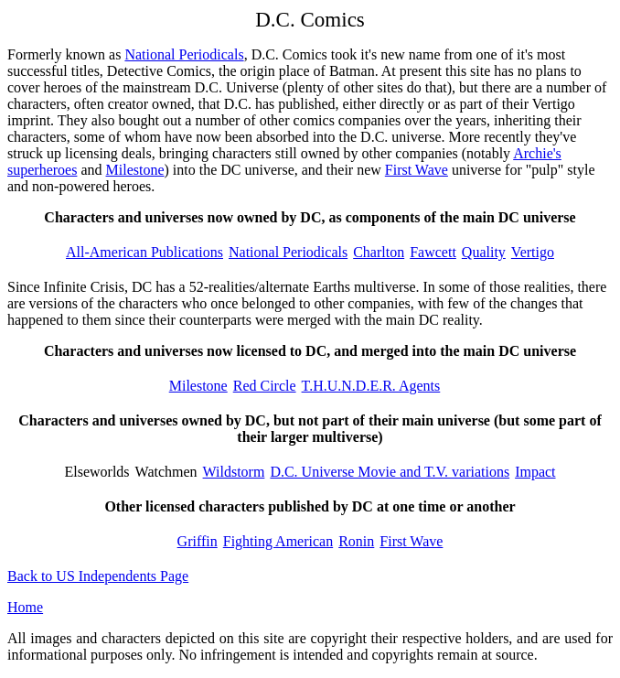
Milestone (135, 170)
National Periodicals (183, 54)
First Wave (416, 170)
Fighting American (278, 541)
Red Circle (264, 385)
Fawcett (433, 252)
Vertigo (532, 252)
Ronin (356, 541)
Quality (484, 252)
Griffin (197, 541)
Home (25, 607)
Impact (535, 471)
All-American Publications (144, 252)
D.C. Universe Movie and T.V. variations (389, 471)
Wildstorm (234, 471)
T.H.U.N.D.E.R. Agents (371, 385)
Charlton (378, 252)
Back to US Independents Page (97, 576)
